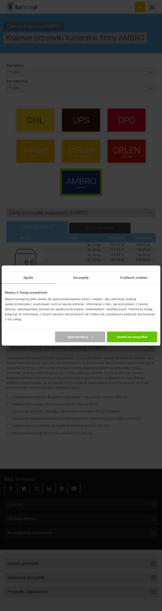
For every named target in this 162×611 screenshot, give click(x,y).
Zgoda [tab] (28, 277)
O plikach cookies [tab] (133, 277)
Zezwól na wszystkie (132, 337)
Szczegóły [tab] (81, 277)
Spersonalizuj (80, 337)
